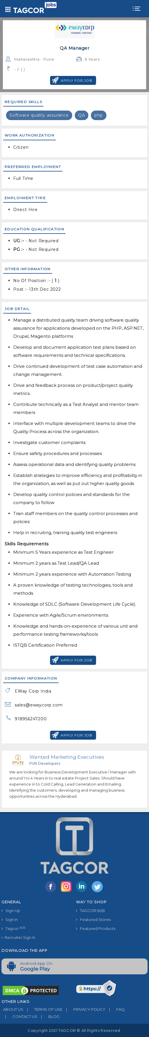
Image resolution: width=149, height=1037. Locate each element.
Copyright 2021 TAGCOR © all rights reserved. (74, 1030)
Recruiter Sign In (18, 937)
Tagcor (13, 928)
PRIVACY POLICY (83, 1009)
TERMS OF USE (42, 1009)
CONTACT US (19, 1016)
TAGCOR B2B (90, 910)
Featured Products (95, 928)
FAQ (115, 1009)
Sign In (9, 919)
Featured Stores (93, 919)
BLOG (48, 1016)
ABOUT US (12, 1009)
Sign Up (10, 910)
